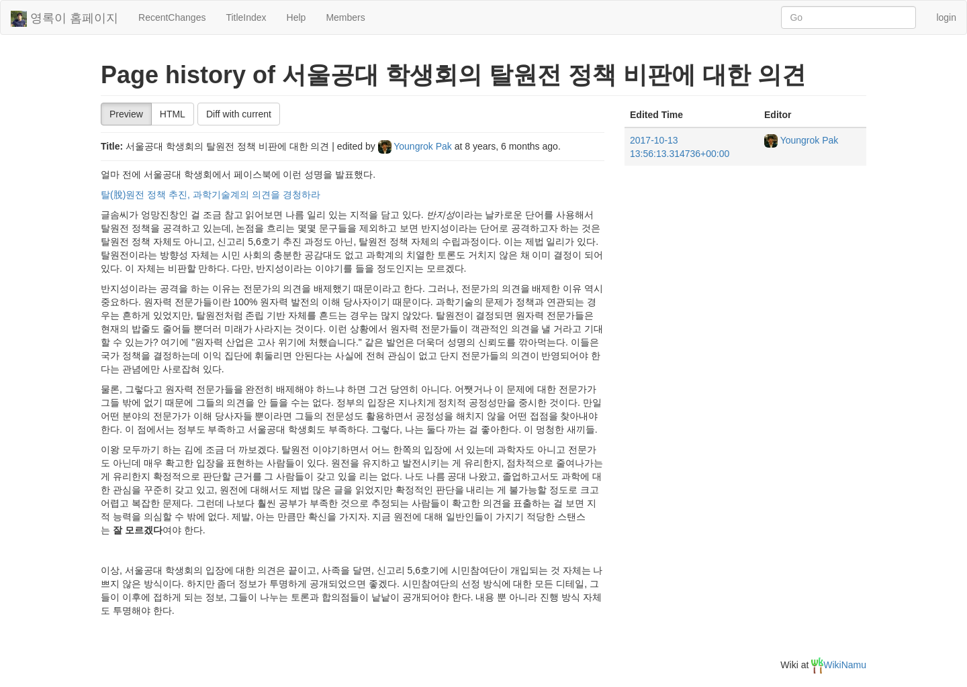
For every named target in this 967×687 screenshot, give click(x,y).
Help (296, 17)
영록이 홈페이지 (64, 19)
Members (345, 17)
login (946, 17)
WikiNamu (838, 664)
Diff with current (238, 114)
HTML (172, 114)
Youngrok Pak (416, 146)
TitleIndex (246, 17)
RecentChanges (171, 17)
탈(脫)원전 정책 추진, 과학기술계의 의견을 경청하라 (210, 194)
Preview (126, 114)
